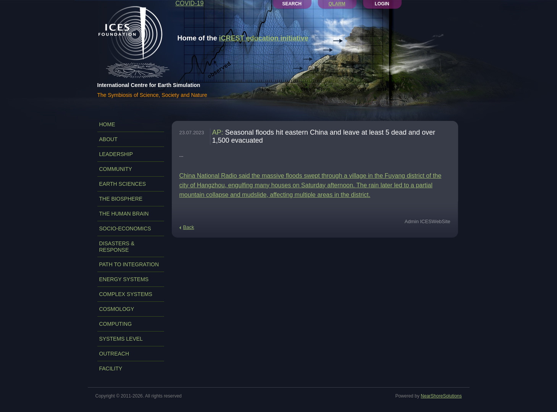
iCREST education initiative (263, 38)
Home (107, 124)
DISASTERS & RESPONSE (117, 246)
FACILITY (111, 368)
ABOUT (108, 139)
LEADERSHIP (116, 154)
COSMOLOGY (116, 309)
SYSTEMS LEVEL (121, 339)
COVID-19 (190, 3)
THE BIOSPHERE (121, 199)
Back (188, 227)
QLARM (337, 3)
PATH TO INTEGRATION (129, 264)
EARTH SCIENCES (122, 184)
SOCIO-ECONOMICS (125, 228)
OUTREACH (114, 354)
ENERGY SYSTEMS (124, 279)
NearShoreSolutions (441, 396)
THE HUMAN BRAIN (124, 214)
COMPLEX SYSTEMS (125, 294)
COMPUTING (115, 324)
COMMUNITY (115, 169)
